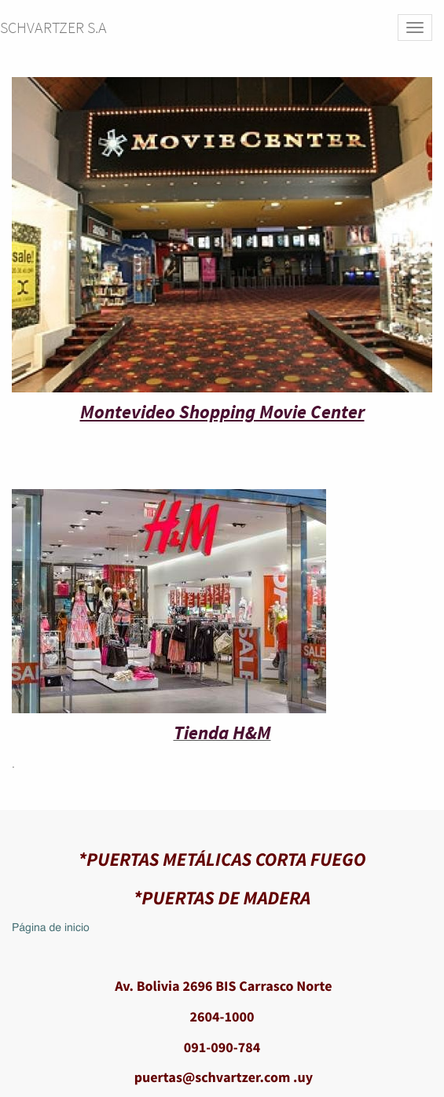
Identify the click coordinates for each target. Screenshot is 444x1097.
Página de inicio (51, 928)
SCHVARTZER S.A (53, 27)
